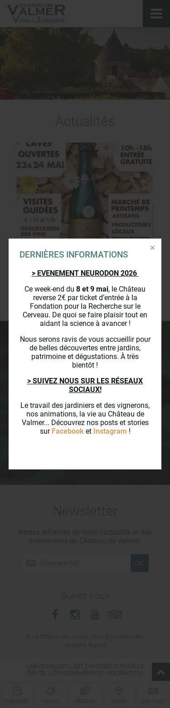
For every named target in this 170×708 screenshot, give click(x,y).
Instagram (110, 431)
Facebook (68, 431)
